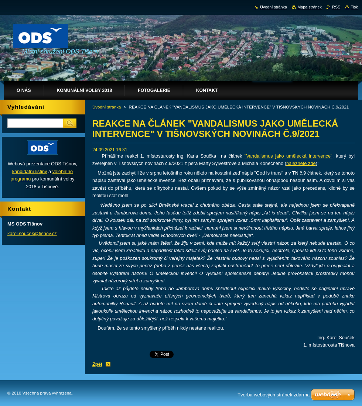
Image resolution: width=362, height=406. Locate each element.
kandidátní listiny (29, 171)
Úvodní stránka (106, 107)
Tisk (354, 7)
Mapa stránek (309, 7)
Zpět (97, 364)
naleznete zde (301, 163)
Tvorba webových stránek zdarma (274, 395)
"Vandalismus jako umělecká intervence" (288, 156)
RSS (336, 7)
